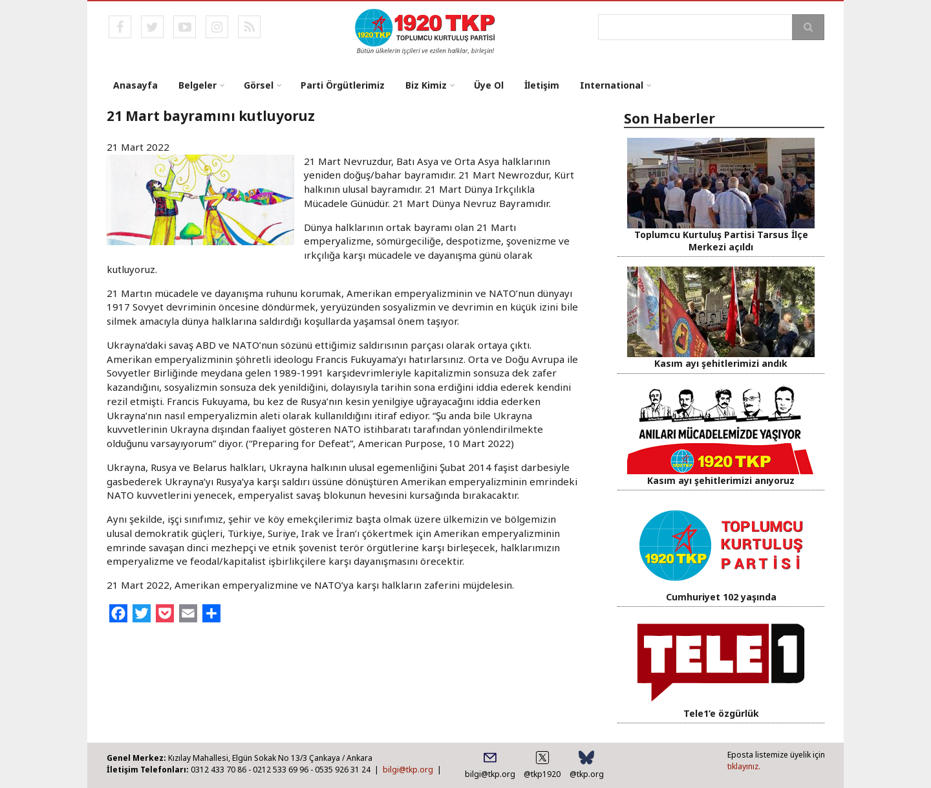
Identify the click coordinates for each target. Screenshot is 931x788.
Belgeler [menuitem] (197, 85)
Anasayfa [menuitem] (135, 85)
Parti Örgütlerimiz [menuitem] (343, 85)
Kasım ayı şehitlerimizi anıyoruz (721, 480)
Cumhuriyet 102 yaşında (721, 597)
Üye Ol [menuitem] (489, 85)
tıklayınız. (743, 766)
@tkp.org (587, 774)
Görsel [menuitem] (258, 85)
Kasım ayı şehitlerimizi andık (720, 363)
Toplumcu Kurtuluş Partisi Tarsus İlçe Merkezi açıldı (721, 240)
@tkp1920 (542, 774)
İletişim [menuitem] (541, 85)
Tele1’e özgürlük (721, 713)
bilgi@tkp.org (408, 769)
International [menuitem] (611, 85)
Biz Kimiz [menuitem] (426, 85)
